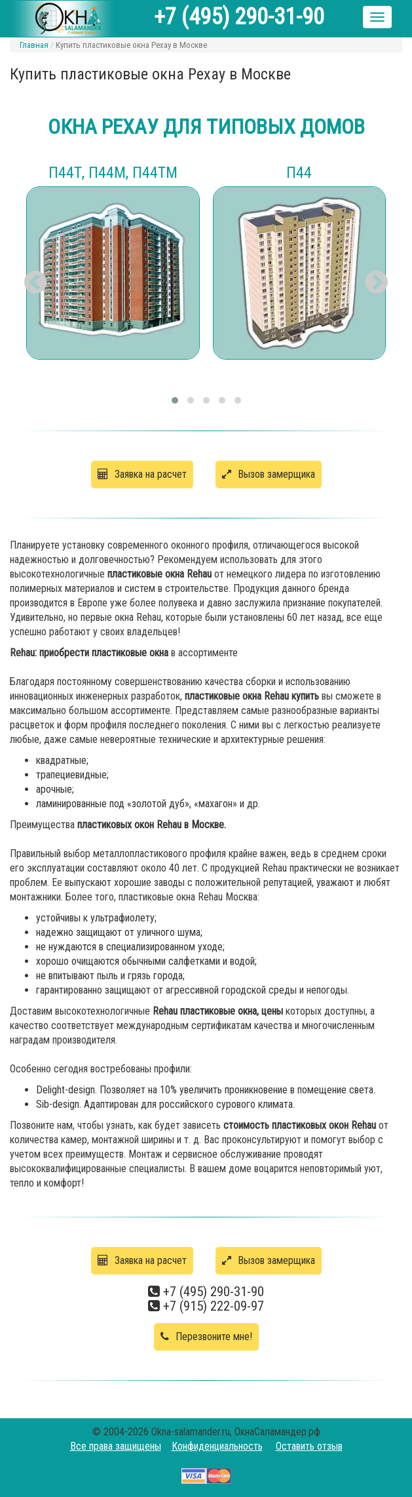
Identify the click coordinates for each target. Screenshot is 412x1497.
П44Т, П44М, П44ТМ (113, 172)
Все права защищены (115, 1446)
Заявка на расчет (142, 474)
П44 (299, 172)
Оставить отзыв (309, 1446)
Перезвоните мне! (206, 1336)
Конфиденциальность (217, 1446)
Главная (34, 45)
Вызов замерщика (268, 474)
